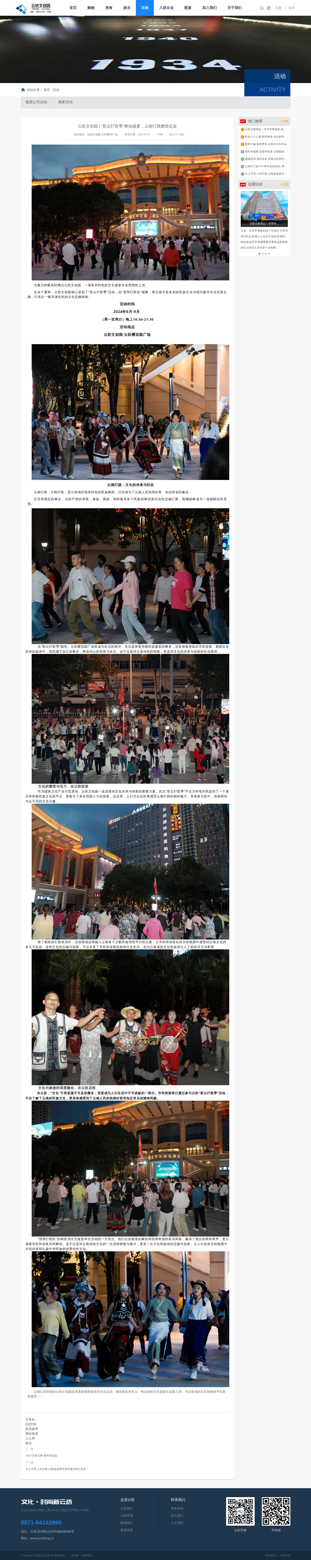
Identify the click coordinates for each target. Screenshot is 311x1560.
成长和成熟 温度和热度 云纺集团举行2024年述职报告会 (278, 151)
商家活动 (65, 102)
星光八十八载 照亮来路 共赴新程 (264, 136)
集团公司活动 (36, 102)
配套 (188, 8)
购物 (91, 8)
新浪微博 (31, 1429)
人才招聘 (177, 1523)
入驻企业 (166, 8)
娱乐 (126, 8)
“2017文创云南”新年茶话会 (41, 1455)
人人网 (30, 1438)
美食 (108, 8)
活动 (144, 8)
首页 (73, 8)
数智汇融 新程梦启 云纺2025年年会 (266, 144)
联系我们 (178, 1500)
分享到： (31, 1419)
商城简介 (126, 1523)
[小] (171, 134)
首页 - (48, 90)
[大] (182, 134)
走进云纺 (127, 1500)
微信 (28, 1443)
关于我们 (234, 8)
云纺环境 (126, 1515)
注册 (278, 8)
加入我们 (209, 8)
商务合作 (177, 1508)
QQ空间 (31, 1424)
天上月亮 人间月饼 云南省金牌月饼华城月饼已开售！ (57, 1469)
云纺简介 (126, 1508)
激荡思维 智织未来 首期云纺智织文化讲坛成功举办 (275, 159)
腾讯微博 (31, 1433)
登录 (291, 8)
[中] (176, 134)
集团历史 (126, 1530)
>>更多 (284, 121)
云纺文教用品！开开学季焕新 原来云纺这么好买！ (275, 129)
